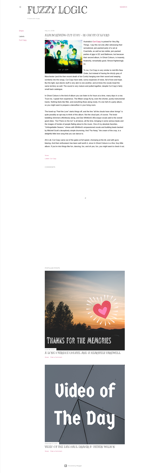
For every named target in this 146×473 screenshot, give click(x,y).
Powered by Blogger (73, 465)
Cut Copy (23, 40)
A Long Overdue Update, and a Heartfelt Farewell (83, 353)
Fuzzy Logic (57, 10)
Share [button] (21, 31)
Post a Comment (56, 357)
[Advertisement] (85, 245)
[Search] (123, 7)
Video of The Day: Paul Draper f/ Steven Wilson (80, 446)
